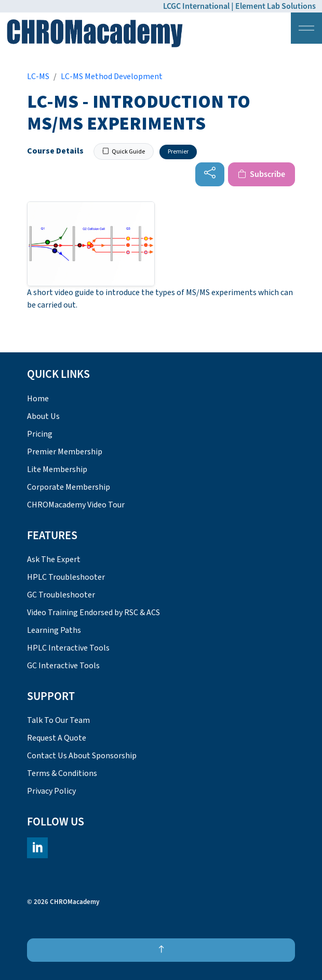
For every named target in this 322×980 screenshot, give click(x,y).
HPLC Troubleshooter (66, 577)
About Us (43, 416)
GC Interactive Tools (63, 665)
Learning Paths (54, 630)
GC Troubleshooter (61, 595)
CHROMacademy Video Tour (76, 505)
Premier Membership (64, 451)
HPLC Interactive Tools (68, 648)
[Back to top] (161, 950)
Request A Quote (56, 738)
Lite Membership (57, 469)
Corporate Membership (68, 487)
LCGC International (196, 6)
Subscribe (261, 174)
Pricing (39, 434)
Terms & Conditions (62, 773)
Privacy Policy (51, 791)
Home (38, 398)
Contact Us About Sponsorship (82, 755)
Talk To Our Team (58, 720)
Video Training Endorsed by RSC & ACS (93, 612)
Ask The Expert (54, 559)
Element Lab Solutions (275, 6)
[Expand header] (306, 28)
